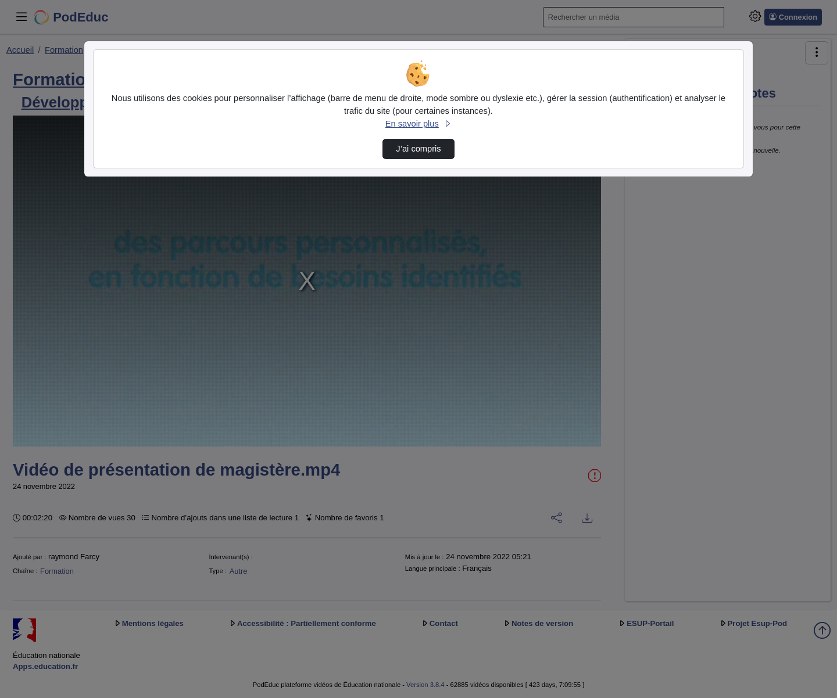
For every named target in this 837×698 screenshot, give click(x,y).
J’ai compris (418, 148)
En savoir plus (418, 123)
